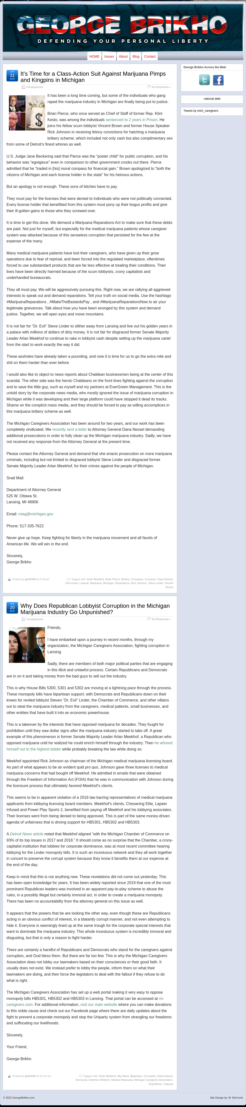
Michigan (108, 583)
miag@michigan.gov (35, 514)
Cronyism (150, 579)
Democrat (81, 1079)
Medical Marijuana (122, 1079)
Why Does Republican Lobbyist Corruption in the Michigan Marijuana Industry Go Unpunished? (95, 609)
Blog (135, 56)
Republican (155, 1083)
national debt (212, 98)
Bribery (125, 579)
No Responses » (161, 87)
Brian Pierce (112, 579)
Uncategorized (34, 87)
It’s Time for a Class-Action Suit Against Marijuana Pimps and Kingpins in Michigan (93, 76)
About (123, 56)
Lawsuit (84, 583)
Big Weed (123, 1076)
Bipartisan (136, 1076)
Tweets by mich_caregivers (200, 110)
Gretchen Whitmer (99, 1079)
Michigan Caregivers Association (153, 1079)
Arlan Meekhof (95, 579)
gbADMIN (30, 579)
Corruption (137, 579)
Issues (109, 56)
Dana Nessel (165, 579)
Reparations (122, 583)
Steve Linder (155, 583)
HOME (94, 56)
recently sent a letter (69, 429)
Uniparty (168, 1083)
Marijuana (96, 583)
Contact (149, 56)
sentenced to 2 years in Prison (131, 120)
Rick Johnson (139, 583)
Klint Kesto (71, 583)
